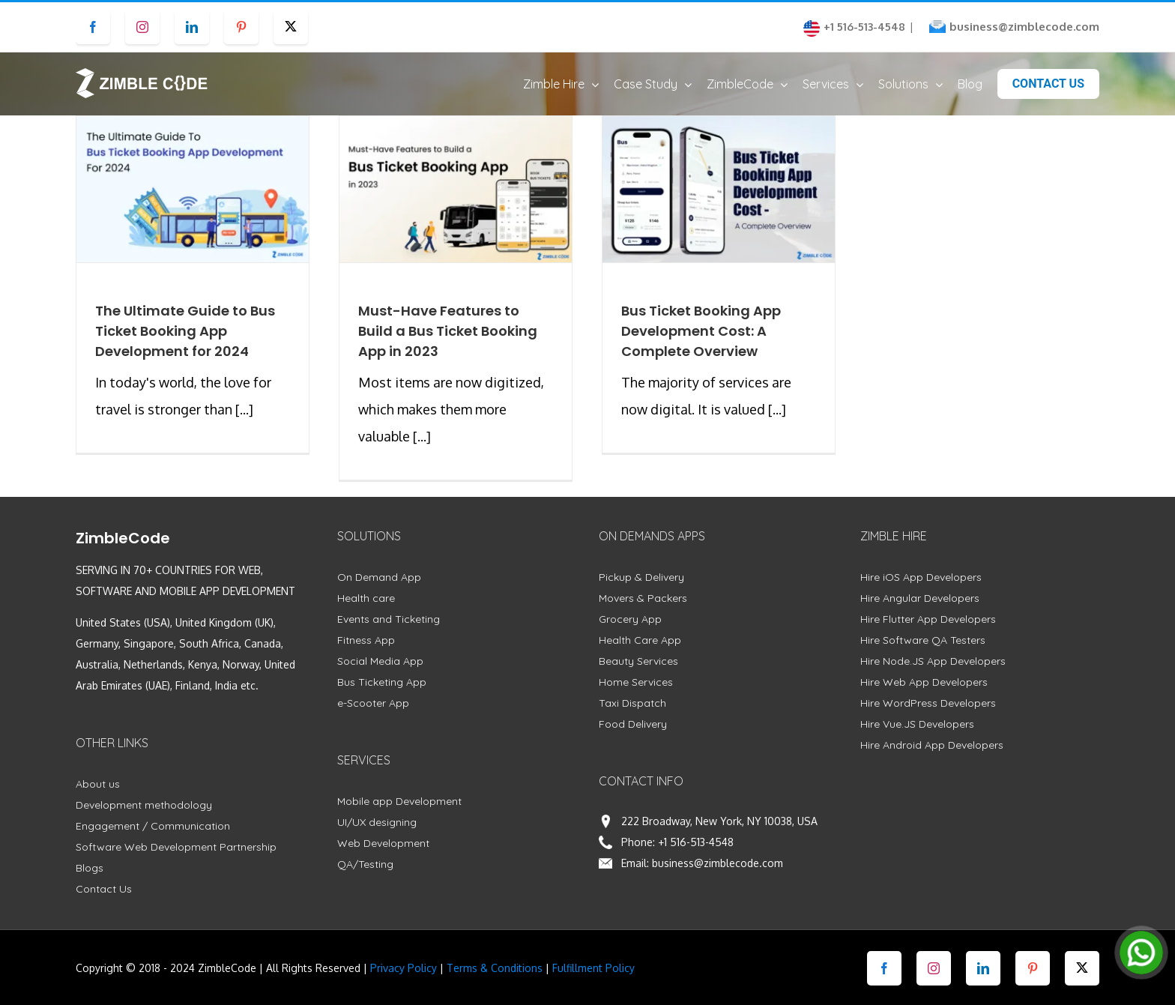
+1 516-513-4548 (696, 856)
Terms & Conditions (495, 982)
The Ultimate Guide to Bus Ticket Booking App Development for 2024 (185, 345)
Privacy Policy (403, 982)
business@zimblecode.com (1024, 26)
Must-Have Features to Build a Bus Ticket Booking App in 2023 (447, 345)
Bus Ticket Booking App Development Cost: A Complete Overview (701, 345)
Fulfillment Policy (593, 982)
